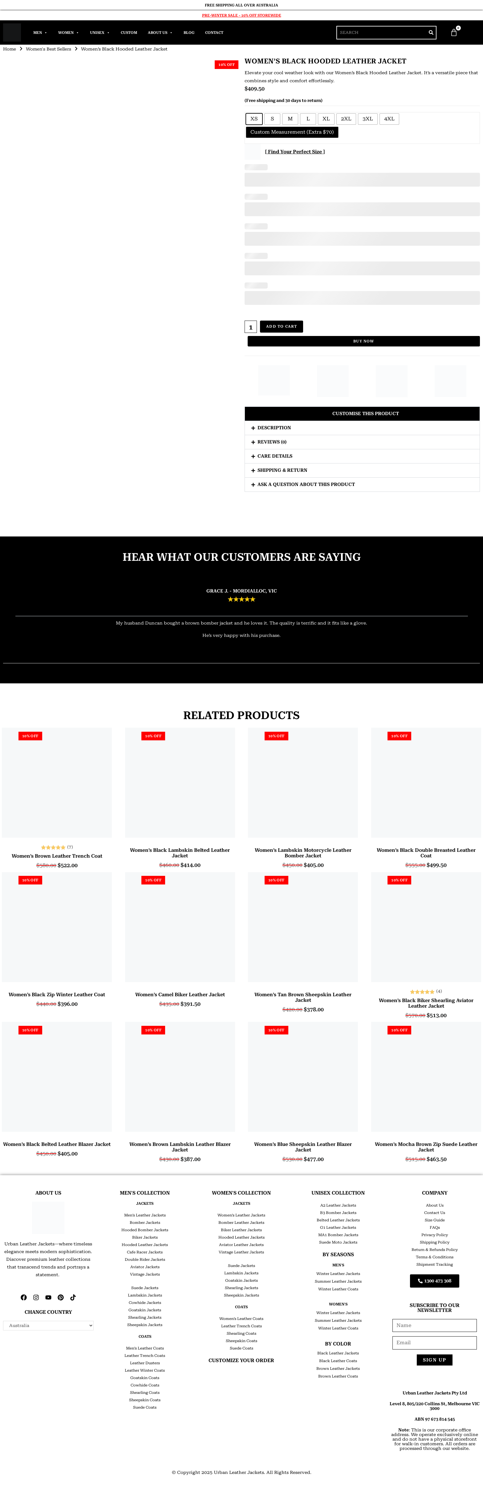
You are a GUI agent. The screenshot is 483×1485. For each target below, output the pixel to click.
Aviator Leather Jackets (241, 1245)
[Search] (431, 32)
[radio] (254, 119)
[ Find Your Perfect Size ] (295, 152)
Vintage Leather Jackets (241, 1252)
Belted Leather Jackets (338, 1220)
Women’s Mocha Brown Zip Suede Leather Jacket (426, 1147)
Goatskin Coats (144, 1378)
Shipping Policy (434, 1242)
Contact (214, 32)
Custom (129, 32)
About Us (160, 32)
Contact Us (434, 1213)
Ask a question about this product (306, 484)
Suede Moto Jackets (338, 1242)
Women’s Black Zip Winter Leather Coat (57, 994)
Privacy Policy (434, 1235)
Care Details (275, 456)
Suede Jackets (144, 1288)
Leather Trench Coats (144, 1355)
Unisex (100, 32)
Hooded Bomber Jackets (144, 1230)
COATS (145, 1336)
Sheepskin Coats (144, 1400)
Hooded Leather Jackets (145, 1245)
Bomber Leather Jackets (241, 1222)
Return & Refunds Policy (435, 1250)
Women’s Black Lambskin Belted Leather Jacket (180, 853)
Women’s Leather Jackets (241, 1215)
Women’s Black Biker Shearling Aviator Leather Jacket (426, 1003)
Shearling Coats (145, 1392)
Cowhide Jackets (145, 1303)
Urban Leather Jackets (239, 1472)
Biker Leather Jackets (241, 1230)
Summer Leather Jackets (338, 1281)
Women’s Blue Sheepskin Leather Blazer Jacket (303, 1147)
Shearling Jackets (144, 1317)
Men (40, 32)
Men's (338, 1265)
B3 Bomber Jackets (338, 1213)
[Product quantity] (251, 327)
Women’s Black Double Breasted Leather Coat (426, 853)
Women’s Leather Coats (241, 1319)
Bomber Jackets (145, 1222)
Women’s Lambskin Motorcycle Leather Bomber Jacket (303, 853)
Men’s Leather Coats (145, 1348)
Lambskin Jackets (145, 1295)
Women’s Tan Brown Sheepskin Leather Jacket (302, 997)
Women (68, 32)
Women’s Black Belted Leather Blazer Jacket (57, 1144)
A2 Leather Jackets (338, 1205)
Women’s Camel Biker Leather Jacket (180, 994)
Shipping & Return (282, 470)
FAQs (435, 1227)
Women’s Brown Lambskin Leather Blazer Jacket (180, 1147)
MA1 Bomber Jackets (338, 1235)
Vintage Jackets (145, 1274)
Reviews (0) (272, 441)
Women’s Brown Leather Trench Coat (57, 856)
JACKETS (144, 1203)
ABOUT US (48, 1193)
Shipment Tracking (434, 1264)
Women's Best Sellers (49, 49)
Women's (338, 1304)
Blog (189, 32)
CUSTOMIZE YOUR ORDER (241, 1360)
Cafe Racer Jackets (145, 1252)
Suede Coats (144, 1407)
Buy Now (363, 341)
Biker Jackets (145, 1237)
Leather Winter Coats (145, 1370)
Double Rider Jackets (145, 1259)
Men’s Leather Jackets (145, 1215)
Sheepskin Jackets (144, 1325)
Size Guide (435, 1220)
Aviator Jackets (145, 1267)
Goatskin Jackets (144, 1310)
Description (274, 427)
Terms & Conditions (434, 1257)
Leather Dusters (145, 1363)
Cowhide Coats (145, 1385)
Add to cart (281, 327)
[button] (362, 413)
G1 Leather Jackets (338, 1227)
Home (10, 49)
